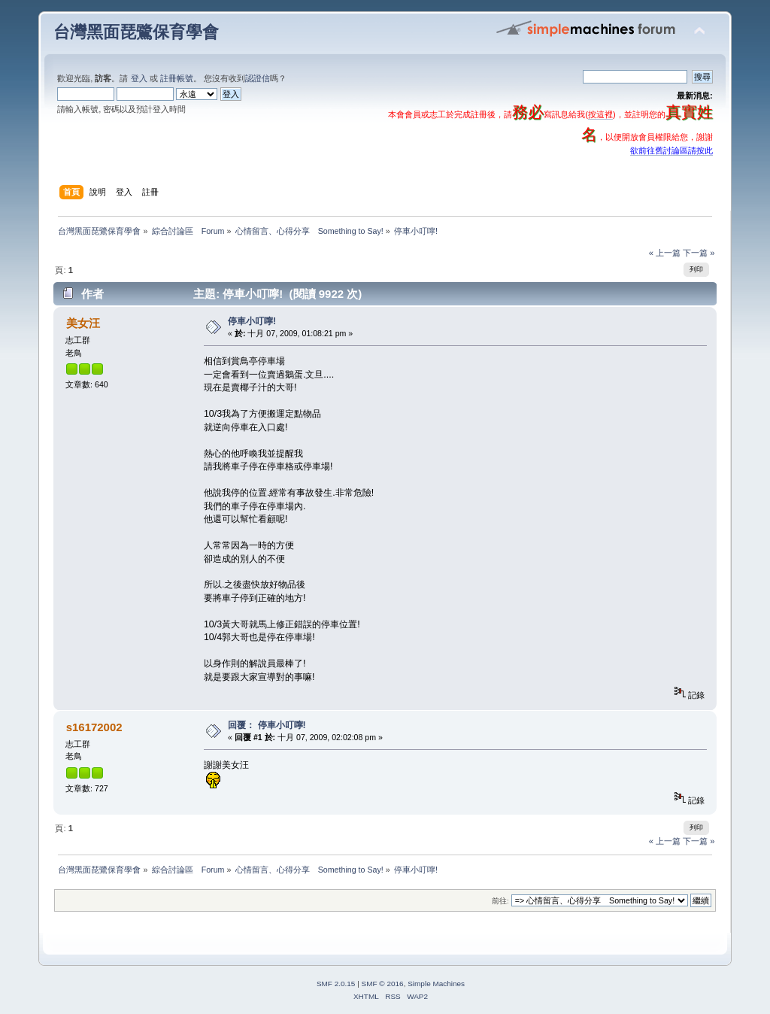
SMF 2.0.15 (336, 983)
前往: (500, 901)
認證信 (257, 78)
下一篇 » (698, 252)
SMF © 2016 (383, 983)
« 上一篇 (665, 252)
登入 (139, 78)
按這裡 (600, 114)
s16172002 (94, 727)
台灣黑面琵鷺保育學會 (136, 32)
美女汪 (83, 323)
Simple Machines (436, 983)
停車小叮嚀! (252, 321)
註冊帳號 (176, 78)
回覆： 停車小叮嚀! (267, 725)
